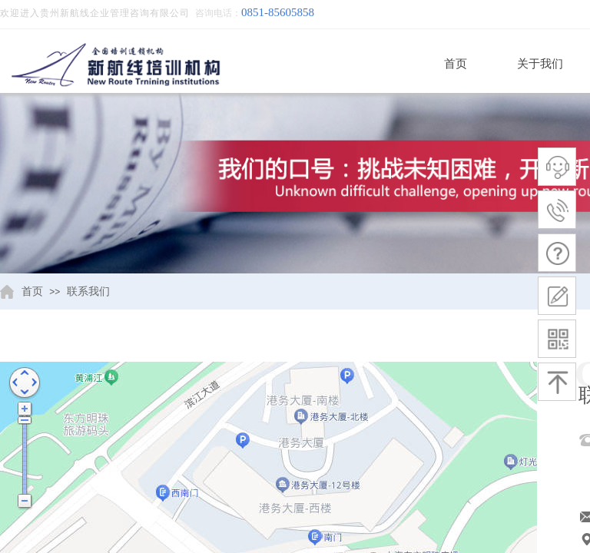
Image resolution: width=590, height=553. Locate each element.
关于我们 (540, 64)
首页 (455, 64)
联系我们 (88, 291)
